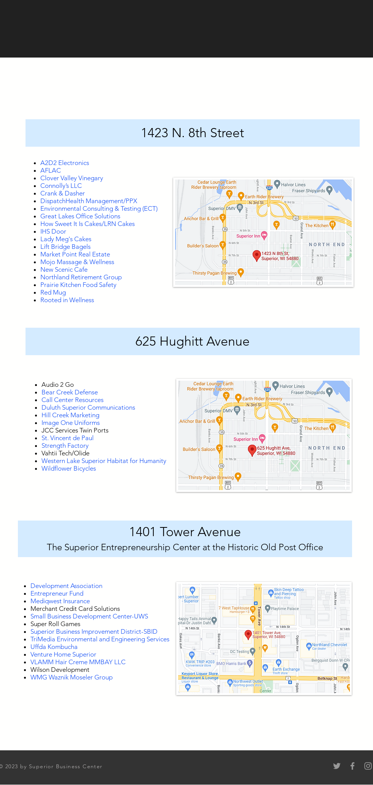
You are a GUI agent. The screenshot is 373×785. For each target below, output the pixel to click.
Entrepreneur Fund (56, 593)
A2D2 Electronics (64, 163)
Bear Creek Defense (69, 392)
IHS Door (53, 231)
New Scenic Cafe (64, 269)
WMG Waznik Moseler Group (71, 677)
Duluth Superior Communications (88, 407)
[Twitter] (337, 766)
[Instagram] (368, 766)
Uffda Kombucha (54, 646)
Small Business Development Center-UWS (89, 616)
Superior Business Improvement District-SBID (94, 631)
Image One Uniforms (70, 422)
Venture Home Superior (63, 654)
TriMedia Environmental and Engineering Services (99, 639)
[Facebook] (352, 766)
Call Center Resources (72, 400)
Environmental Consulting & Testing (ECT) (99, 208)
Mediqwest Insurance (60, 601)
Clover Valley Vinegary (71, 178)
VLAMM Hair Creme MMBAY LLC (78, 662)
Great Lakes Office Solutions (80, 216)
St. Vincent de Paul (67, 438)
